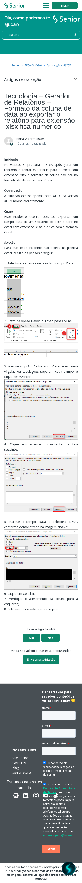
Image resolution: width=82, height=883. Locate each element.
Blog (15, 767)
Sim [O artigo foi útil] (31, 638)
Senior (15, 65)
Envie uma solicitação (41, 659)
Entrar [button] (65, 5)
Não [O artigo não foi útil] (50, 638)
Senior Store (21, 772)
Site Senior (20, 758)
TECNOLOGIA (33, 65)
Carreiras (19, 763)
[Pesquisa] (41, 35)
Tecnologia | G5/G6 (58, 65)
